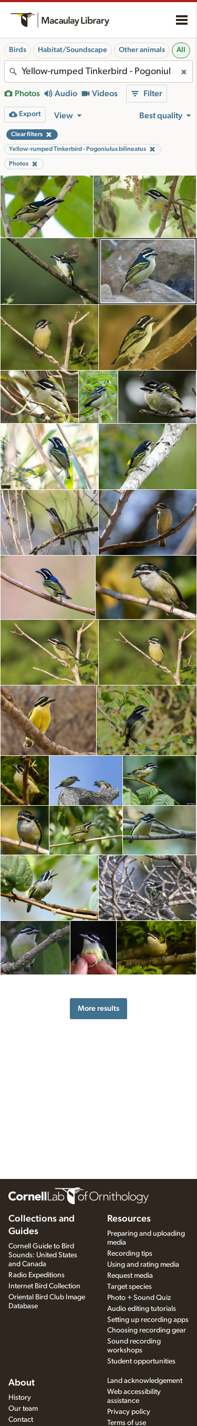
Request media (130, 1275)
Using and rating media (143, 1264)
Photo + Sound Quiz (139, 1297)
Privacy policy (128, 1411)
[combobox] (98, 71)
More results (98, 1008)
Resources (129, 1219)
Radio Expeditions (36, 1275)
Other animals (142, 50)
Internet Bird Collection (44, 1286)
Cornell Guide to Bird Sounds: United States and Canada (42, 1255)
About (21, 1383)
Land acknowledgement (144, 1380)
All (181, 50)
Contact (20, 1419)
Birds (17, 50)
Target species (129, 1286)
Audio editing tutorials (141, 1308)
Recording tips (129, 1253)
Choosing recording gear (146, 1330)
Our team (23, 1408)
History (19, 1397)
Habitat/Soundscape (72, 50)
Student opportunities (141, 1361)
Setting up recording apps (148, 1320)
